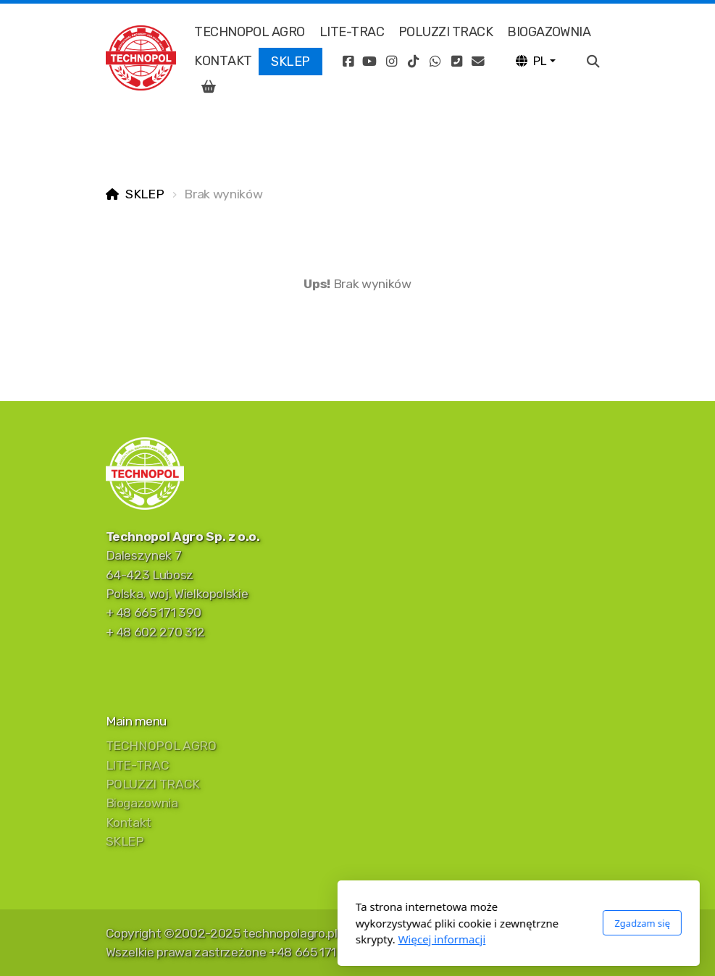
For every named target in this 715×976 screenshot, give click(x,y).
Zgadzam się (481, 923)
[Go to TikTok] (413, 61)
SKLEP (144, 194)
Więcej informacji (281, 939)
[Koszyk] (208, 87)
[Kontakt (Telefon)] (456, 61)
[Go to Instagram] (391, 61)
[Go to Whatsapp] (435, 61)
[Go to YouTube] (369, 61)
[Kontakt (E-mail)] (478, 61)
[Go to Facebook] (348, 61)
